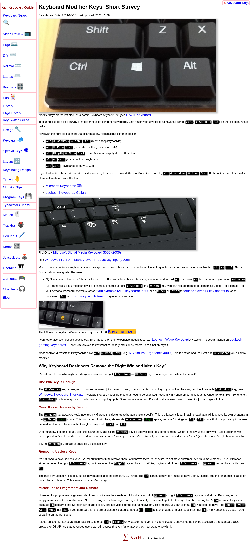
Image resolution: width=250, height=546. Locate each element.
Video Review (17, 33)
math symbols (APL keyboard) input (121, 287)
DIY (9, 54)
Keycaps (13, 139)
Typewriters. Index (16, 205)
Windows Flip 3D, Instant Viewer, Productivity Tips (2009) (87, 257)
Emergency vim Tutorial (87, 293)
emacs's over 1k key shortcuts (206, 287)
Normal (12, 65)
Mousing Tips (13, 187)
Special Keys (16, 150)
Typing (12, 178)
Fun (9, 97)
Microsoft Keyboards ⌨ (64, 183)
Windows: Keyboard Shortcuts (61, 390)
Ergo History (12, 113)
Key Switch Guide (16, 120)
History (8, 106)
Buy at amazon (122, 328)
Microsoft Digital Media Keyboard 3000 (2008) (87, 250)
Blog (6, 297)
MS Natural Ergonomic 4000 (150, 349)
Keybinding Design (17, 170)
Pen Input (14, 235)
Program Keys (17, 196)
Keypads (13, 86)
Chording (13, 267)
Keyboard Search (16, 20)
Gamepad (14, 278)
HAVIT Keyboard (138, 115)
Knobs (11, 246)
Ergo (10, 44)
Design (12, 129)
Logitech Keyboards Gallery (66, 190)
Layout (12, 161)
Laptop (12, 76)
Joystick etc (15, 256)
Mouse (12, 214)
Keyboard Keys (238, 3)
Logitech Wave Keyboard (170, 336)
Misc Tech (14, 288)
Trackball (13, 224)
